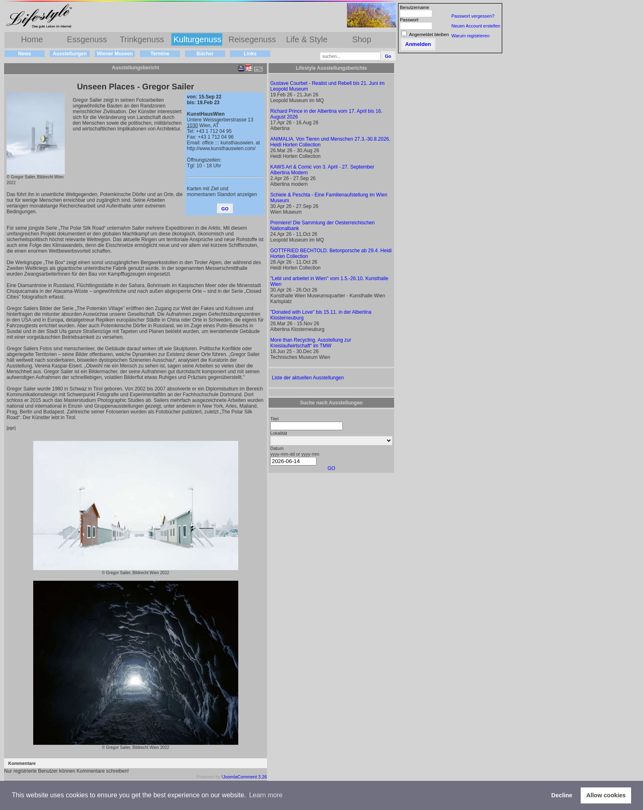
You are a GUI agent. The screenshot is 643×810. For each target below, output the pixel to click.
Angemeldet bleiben (429, 34)
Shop (362, 39)
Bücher (204, 54)
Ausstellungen (70, 54)
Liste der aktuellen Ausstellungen (308, 378)
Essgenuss (87, 39)
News (24, 54)
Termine (159, 54)
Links (250, 54)
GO (331, 468)
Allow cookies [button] (606, 795)
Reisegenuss (252, 39)
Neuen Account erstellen (475, 25)
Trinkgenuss (142, 39)
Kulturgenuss (197, 39)
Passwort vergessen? (473, 16)
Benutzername (414, 7)
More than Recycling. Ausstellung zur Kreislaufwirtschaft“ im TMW (310, 343)
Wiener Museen (115, 54)
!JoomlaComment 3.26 (244, 776)
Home (32, 39)
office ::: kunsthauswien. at (231, 143)
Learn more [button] (266, 795)
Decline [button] (561, 795)
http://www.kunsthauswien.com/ (221, 148)
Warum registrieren (470, 35)
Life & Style (306, 39)
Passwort (409, 19)
